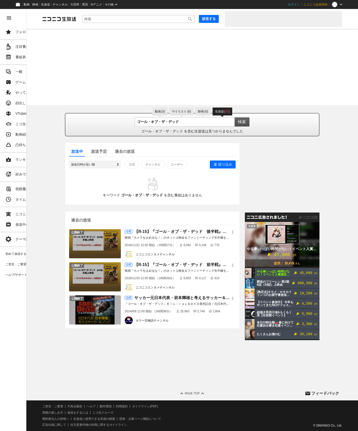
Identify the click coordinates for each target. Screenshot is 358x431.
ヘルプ (120, 406)
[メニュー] (247, 232)
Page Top (206, 393)
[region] (28, 220)
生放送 (45, 4)
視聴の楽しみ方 (82, 412)
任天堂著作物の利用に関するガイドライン (128, 424)
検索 (257, 122)
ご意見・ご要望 (82, 406)
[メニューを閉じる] (9, 18)
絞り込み (240, 164)
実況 (85, 4)
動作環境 (135, 406)
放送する (209, 19)
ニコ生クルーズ (132, 412)
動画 (27, 4)
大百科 (74, 4)
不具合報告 (104, 406)
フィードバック (325, 393)
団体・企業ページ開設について (169, 418)
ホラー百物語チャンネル (166, 320)
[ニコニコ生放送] (88, 19)
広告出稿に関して (83, 425)
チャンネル (60, 4)
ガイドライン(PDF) (174, 406)
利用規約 (151, 406)
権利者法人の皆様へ (85, 419)
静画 (35, 4)
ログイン (294, 4)
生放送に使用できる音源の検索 (123, 418)
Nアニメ (96, 4)
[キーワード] (153, 19)
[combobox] (153, 19)
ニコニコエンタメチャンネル (169, 254)
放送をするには (107, 412)
